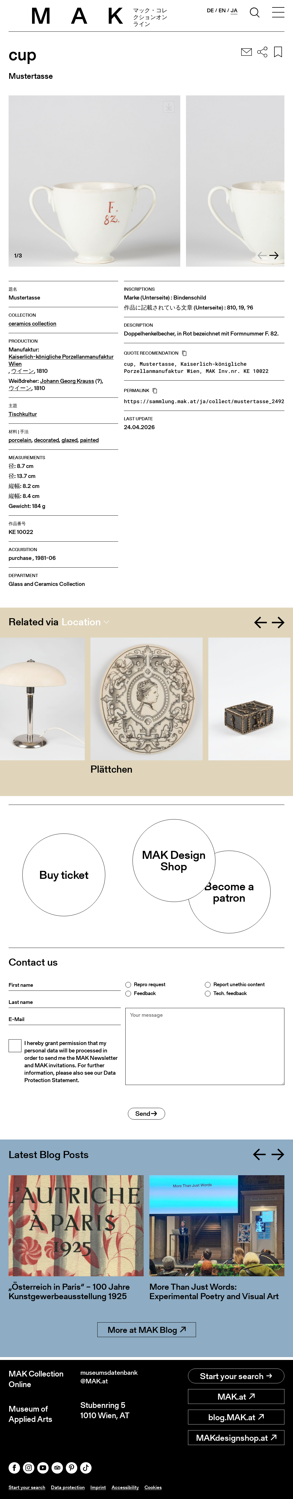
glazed (70, 440)
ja (234, 10)
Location (81, 622)
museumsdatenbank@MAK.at (112, 1379)
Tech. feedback (230, 993)
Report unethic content (239, 984)
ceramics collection (32, 323)
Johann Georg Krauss (67, 381)
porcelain (20, 440)
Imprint (101, 1487)
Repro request (149, 984)
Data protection (70, 1487)
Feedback (145, 993)
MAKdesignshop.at (236, 1438)
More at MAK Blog (147, 1333)
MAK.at (236, 1397)
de (210, 10)
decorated (46, 440)
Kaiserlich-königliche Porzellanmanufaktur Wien (61, 360)
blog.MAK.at (236, 1417)
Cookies (158, 1487)
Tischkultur (23, 414)
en (222, 10)
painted (89, 440)
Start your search (236, 1376)
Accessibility (128, 1487)
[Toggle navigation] (278, 13)
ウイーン (22, 371)
